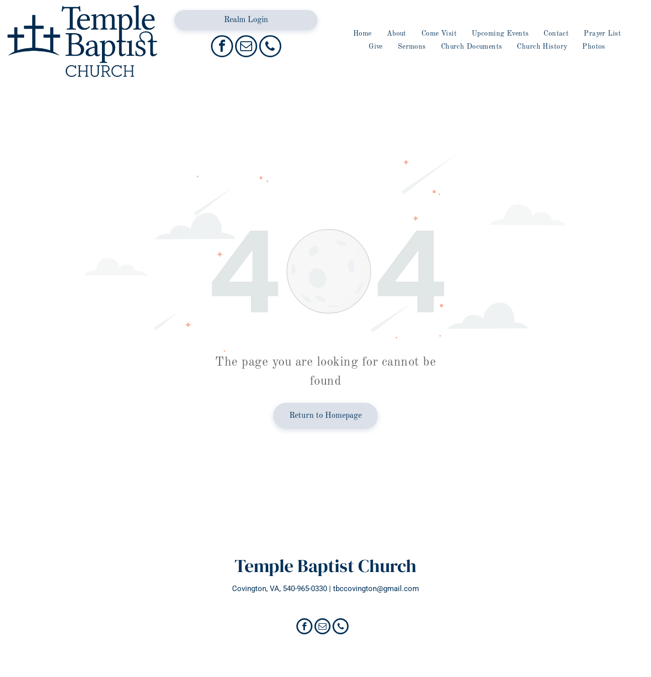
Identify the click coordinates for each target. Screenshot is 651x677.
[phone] (270, 47)
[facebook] (222, 47)
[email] (246, 47)
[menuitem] (362, 34)
